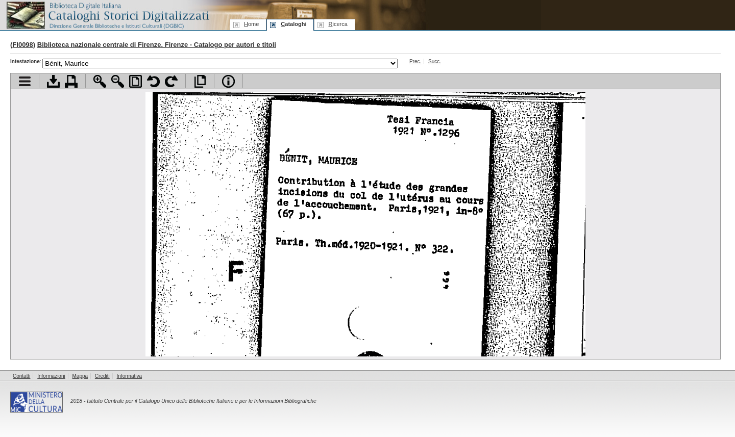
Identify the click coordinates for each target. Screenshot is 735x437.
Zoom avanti (99, 81)
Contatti (21, 376)
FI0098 (22, 44)
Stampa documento (71, 81)
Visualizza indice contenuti (24, 81)
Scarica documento (53, 81)
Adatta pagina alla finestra (135, 81)
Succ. (434, 61)
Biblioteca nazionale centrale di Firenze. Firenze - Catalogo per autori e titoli (156, 44)
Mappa (80, 376)
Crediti (102, 376)
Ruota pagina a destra (171, 81)
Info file (228, 81)
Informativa (129, 376)
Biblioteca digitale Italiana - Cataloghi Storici (107, 14)
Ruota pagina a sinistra (153, 81)
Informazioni (51, 376)
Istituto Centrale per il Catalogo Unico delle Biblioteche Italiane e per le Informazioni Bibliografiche (201, 401)
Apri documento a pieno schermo (199, 81)
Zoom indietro (117, 81)
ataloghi (293, 24)
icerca (337, 24)
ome (251, 24)
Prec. (415, 61)
